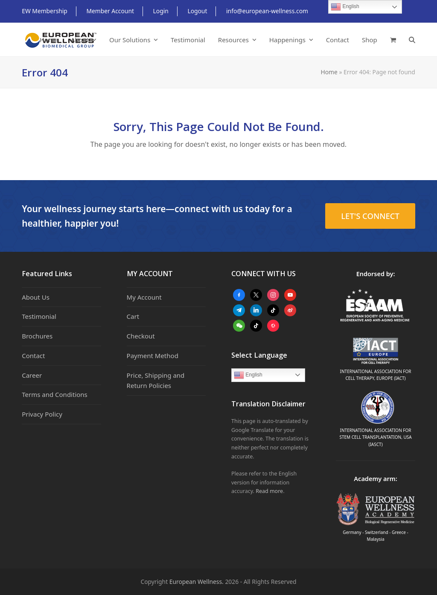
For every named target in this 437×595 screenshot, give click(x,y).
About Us (36, 297)
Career (32, 375)
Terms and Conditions (54, 394)
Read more (269, 491)
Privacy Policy (42, 414)
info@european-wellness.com (267, 11)
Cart (133, 316)
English (248, 375)
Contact (33, 355)
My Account (144, 297)
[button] (393, 39)
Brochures (37, 336)
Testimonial (39, 316)
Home (328, 72)
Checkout (141, 336)
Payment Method (152, 355)
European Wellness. (196, 582)
